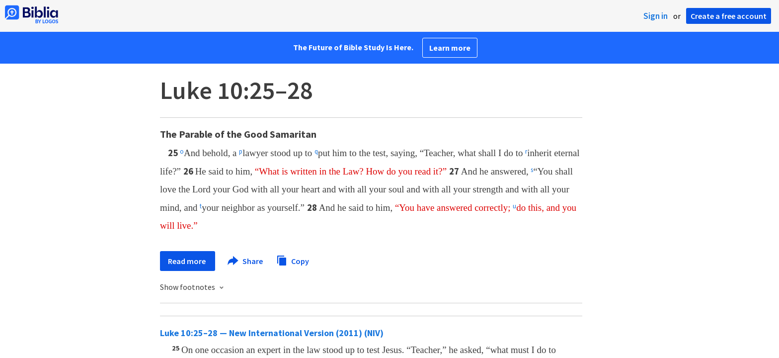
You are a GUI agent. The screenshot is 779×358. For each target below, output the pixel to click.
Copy (292, 260)
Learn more (449, 48)
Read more (187, 261)
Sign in (655, 15)
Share (245, 261)
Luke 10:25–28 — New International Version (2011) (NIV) (272, 333)
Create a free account (729, 16)
